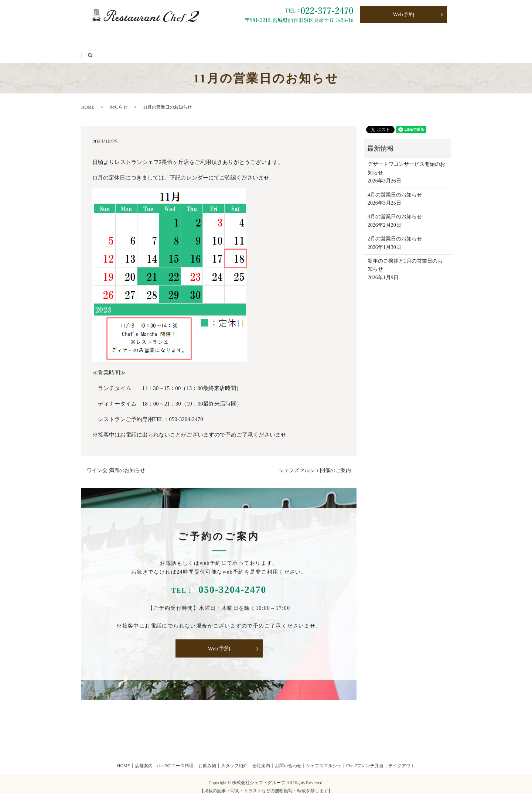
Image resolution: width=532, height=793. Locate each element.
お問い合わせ (315, 37)
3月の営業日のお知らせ (395, 210)
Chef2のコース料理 (112, 37)
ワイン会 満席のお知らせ (116, 464)
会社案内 (261, 759)
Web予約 (403, 15)
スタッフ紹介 (234, 759)
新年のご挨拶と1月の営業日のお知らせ (405, 258)
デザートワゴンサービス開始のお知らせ (406, 162)
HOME (156, 49)
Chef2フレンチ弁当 (260, 37)
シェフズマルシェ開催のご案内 (315, 464)
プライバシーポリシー (374, 37)
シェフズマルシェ (111, 49)
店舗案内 (144, 759)
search (186, 49)
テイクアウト (205, 37)
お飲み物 (161, 37)
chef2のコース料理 (175, 759)
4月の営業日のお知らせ (395, 188)
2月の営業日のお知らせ (395, 232)
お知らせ (118, 100)
